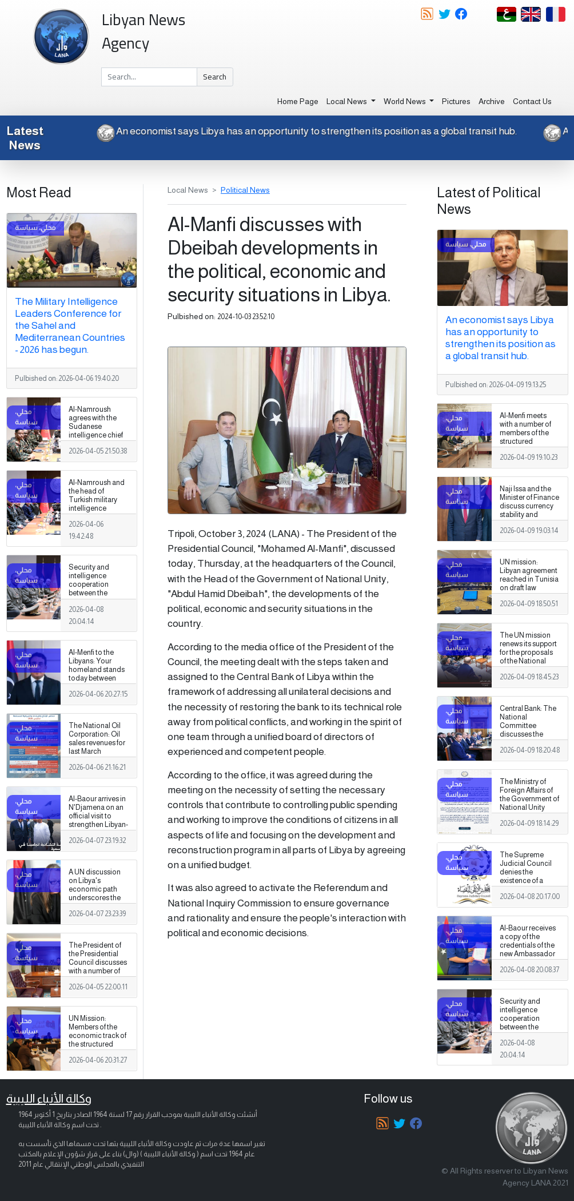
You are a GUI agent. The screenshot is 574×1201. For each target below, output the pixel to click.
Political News (245, 189)
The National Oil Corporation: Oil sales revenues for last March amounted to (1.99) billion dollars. (98, 747)
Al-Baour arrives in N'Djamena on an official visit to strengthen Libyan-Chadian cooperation (98, 820)
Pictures (456, 101)
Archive (492, 101)
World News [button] (406, 101)
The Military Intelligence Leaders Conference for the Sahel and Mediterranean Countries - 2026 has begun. (70, 325)
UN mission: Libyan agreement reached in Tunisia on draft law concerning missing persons (529, 584)
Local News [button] (347, 101)
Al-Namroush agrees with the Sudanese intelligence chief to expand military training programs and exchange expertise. (97, 439)
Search (214, 76)
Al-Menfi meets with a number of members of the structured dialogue (525, 433)
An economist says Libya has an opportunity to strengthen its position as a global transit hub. (296, 131)
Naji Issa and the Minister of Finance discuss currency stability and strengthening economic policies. (529, 515)
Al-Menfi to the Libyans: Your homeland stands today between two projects (97, 670)
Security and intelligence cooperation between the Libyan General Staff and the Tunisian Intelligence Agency (93, 602)
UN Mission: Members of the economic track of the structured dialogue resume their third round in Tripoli (97, 1045)
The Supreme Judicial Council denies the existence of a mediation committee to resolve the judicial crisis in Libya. (529, 885)
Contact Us (532, 101)
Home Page (297, 101)
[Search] (149, 77)
